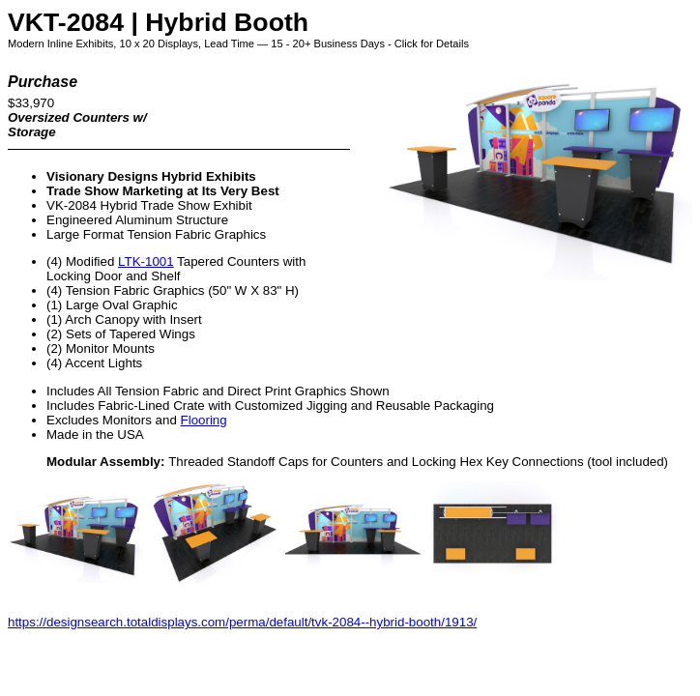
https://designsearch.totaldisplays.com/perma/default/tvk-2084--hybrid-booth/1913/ (242, 622)
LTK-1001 (146, 261)
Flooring (204, 420)
